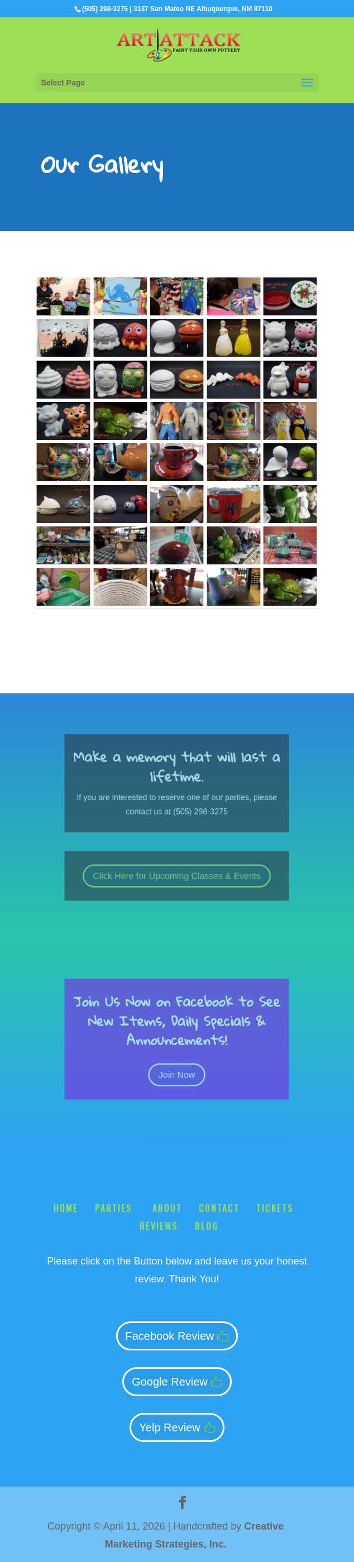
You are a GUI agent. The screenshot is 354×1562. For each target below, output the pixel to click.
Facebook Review (170, 1336)
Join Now (177, 1063)
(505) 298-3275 (105, 9)
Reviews (159, 1226)
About (167, 1208)
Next (304, 621)
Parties (115, 1208)
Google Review (170, 1382)
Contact (219, 1208)
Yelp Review (169, 1427)
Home (66, 1208)
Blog (206, 1226)
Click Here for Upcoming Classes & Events (177, 876)
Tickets (275, 1208)
